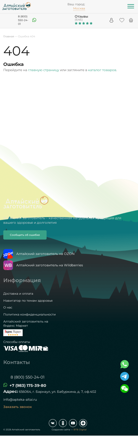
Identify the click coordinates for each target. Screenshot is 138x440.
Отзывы (81, 16)
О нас (7, 307)
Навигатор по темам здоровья (28, 301)
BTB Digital (80, 429)
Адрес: (10, 391)
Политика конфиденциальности (29, 314)
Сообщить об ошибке (25, 234)
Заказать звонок (17, 407)
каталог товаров (102, 70)
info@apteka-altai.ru (20, 399)
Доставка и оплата (18, 294)
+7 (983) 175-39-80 (27, 385)
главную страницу (43, 70)
